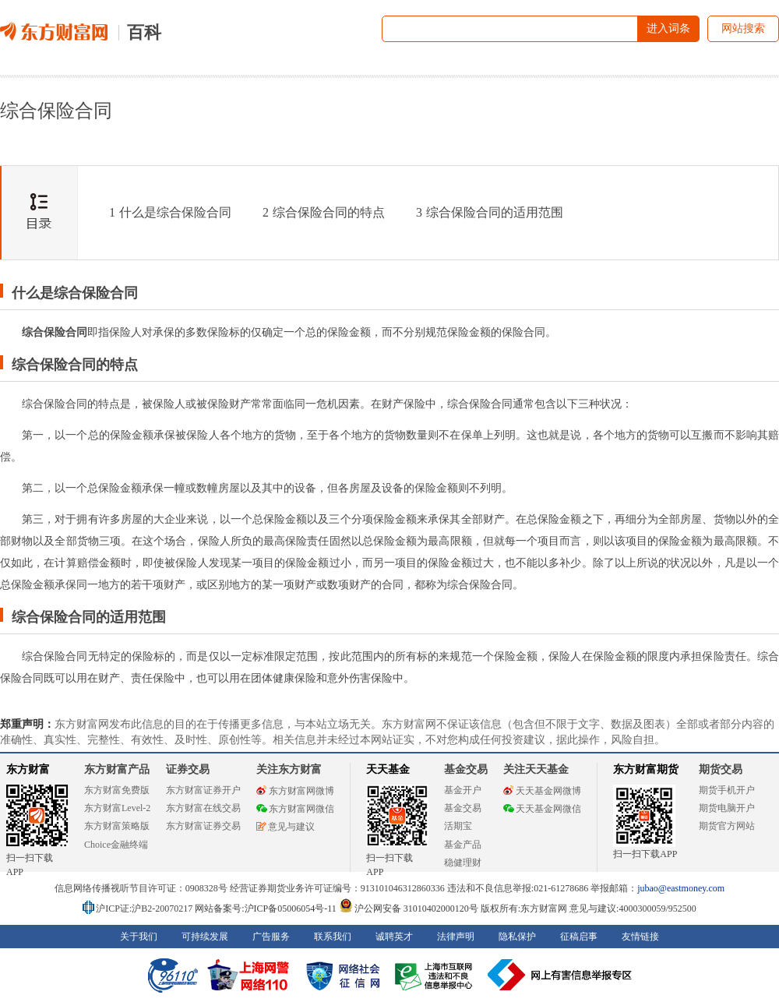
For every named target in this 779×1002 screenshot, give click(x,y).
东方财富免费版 (117, 790)
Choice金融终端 (116, 844)
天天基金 (388, 769)
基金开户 (462, 790)
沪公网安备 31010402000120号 (408, 908)
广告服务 (271, 936)
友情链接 (640, 936)
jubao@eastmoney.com (680, 888)
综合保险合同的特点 (324, 212)
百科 (144, 32)
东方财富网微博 (295, 790)
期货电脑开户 (727, 808)
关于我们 (138, 936)
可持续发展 (205, 936)
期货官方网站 (727, 825)
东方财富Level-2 (117, 808)
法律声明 (455, 936)
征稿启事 (578, 936)
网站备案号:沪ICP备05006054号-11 (267, 908)
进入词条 (668, 28)
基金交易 (462, 808)
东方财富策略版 (117, 825)
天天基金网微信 (542, 808)
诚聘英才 (394, 936)
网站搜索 (743, 28)
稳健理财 (462, 862)
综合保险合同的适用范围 (489, 212)
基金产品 (462, 844)
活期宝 (458, 825)
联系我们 (332, 936)
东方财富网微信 (295, 808)
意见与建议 (285, 826)
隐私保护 (517, 936)
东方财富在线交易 (203, 808)
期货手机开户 (727, 790)
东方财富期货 (646, 769)
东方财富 (28, 769)
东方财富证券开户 (203, 790)
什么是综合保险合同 (170, 212)
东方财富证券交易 (203, 825)
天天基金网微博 (542, 790)
